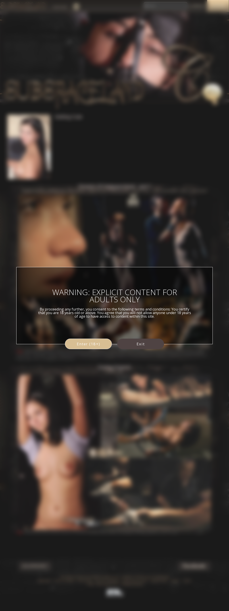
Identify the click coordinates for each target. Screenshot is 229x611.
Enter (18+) (88, 343)
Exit (141, 343)
